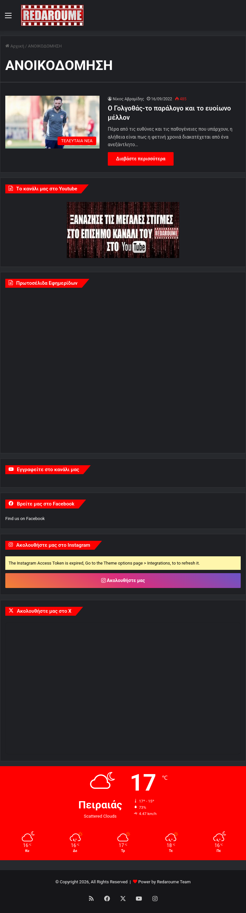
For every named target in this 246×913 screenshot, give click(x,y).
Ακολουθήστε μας (123, 580)
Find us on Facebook (25, 518)
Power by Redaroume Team (164, 881)
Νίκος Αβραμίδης (128, 99)
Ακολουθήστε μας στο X (44, 611)
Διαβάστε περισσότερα (140, 158)
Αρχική (14, 46)
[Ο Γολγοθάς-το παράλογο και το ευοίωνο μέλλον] (52, 122)
